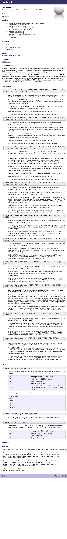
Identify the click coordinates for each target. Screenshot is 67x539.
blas (7, 44)
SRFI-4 (4, 72)
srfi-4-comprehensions (13, 47)
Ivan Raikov (5, 16)
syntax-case (10, 49)
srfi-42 (8, 46)
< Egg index (4, 517)
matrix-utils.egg (6, 62)
